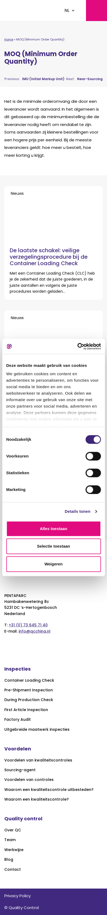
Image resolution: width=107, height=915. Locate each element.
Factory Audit (17, 719)
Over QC (12, 830)
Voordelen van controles (29, 779)
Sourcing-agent (20, 770)
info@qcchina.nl (34, 631)
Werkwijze (13, 849)
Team (10, 839)
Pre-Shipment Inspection (28, 690)
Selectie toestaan (53, 546)
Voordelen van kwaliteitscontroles (38, 760)
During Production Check (28, 699)
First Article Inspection (26, 709)
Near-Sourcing (84, 79)
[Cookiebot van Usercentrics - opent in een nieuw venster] (77, 346)
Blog (8, 859)
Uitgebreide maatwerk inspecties (37, 729)
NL (66, 10)
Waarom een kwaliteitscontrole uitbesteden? (49, 789)
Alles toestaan (53, 528)
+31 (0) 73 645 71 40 (28, 625)
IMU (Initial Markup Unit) (34, 79)
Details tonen (77, 511)
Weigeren (53, 564)
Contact (12, 869)
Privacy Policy (17, 896)
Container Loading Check (29, 680)
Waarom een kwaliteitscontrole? (36, 799)
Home (8, 39)
